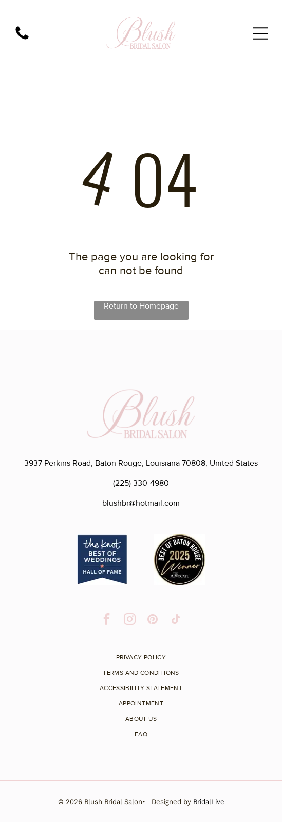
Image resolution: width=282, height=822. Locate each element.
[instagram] (130, 620)
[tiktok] (176, 620)
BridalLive (208, 802)
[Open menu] (260, 33)
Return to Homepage (141, 306)
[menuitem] (141, 653)
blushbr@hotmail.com (141, 503)
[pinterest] (153, 620)
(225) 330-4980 (141, 483)
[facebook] (107, 620)
